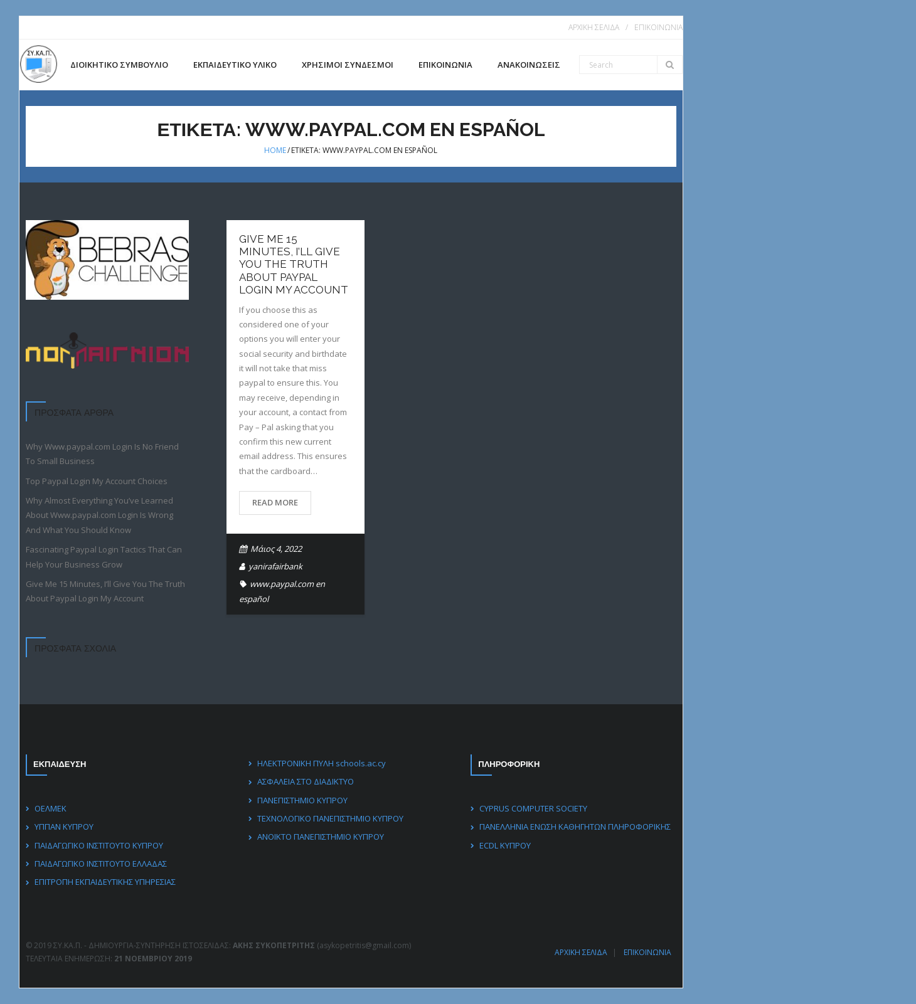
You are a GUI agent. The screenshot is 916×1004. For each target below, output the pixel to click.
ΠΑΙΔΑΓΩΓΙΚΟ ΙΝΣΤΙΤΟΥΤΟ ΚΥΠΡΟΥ (99, 844)
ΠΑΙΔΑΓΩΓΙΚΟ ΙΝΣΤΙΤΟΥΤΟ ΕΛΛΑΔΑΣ (101, 863)
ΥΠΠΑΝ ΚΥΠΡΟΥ (64, 826)
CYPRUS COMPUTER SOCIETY (533, 808)
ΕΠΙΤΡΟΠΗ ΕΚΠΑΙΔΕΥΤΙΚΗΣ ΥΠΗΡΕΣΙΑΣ (105, 881)
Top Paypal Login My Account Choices (97, 481)
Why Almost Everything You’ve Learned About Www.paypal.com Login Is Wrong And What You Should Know (99, 515)
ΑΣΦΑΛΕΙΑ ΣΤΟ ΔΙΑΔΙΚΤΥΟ (305, 781)
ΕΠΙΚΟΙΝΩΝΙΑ (658, 27)
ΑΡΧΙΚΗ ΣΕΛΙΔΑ (593, 27)
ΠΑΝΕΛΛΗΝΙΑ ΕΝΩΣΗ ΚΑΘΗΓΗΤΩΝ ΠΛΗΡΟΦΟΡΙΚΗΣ (575, 826)
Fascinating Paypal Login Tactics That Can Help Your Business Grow (104, 556)
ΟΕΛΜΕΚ (51, 808)
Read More (275, 502)
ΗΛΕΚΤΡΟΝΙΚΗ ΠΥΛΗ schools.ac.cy (321, 763)
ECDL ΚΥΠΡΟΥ (505, 844)
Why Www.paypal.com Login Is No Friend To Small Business (102, 454)
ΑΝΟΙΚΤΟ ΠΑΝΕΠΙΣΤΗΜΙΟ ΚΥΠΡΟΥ (320, 836)
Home (275, 150)
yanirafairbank (275, 566)
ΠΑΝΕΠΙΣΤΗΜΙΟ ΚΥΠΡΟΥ (302, 799)
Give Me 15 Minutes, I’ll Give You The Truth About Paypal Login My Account (293, 265)
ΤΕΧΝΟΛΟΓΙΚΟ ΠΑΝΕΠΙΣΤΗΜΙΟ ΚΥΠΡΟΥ (330, 818)
